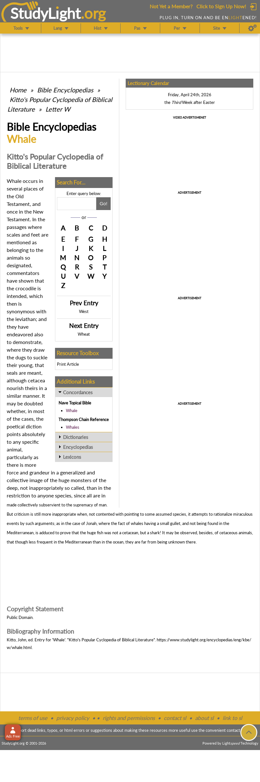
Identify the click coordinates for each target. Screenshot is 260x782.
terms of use (32, 718)
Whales (72, 427)
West (84, 311)
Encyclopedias (78, 447)
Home (18, 90)
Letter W (57, 109)
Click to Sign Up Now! (221, 6)
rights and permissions (129, 718)
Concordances (78, 392)
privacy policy (72, 718)
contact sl (175, 718)
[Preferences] (252, 28)
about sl (204, 718)
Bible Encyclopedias (65, 90)
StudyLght (45, 13)
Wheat (84, 334)
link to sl (232, 718)
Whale (71, 410)
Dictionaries (75, 437)
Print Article (68, 364)
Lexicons (72, 457)
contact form (238, 730)
